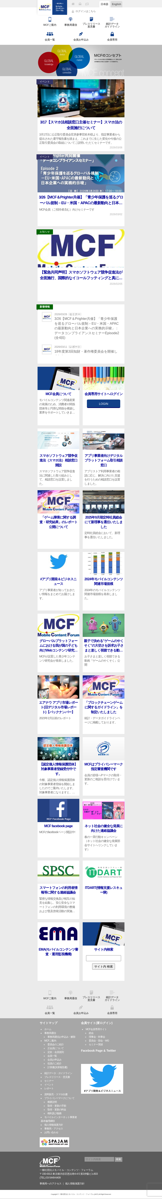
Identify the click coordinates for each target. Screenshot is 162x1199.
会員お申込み (54, 1059)
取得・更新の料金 (56, 1109)
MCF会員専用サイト (96, 1029)
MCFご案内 (50, 1040)
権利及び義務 (54, 1113)
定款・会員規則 (55, 1052)
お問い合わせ (51, 1132)
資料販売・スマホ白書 (56, 1094)
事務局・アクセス (53, 1128)
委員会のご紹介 (55, 1044)
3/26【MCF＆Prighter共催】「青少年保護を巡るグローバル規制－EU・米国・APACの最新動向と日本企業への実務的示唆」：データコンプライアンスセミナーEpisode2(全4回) (86, 328)
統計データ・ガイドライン (58, 1073)
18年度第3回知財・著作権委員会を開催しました (85, 354)
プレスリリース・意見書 (57, 1077)
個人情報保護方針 (53, 1124)
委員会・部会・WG (99, 1040)
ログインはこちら (86, 11)
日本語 (104, 4)
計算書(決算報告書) (57, 1067)
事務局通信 (50, 1033)
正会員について (55, 1048)
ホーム (47, 1029)
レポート (49, 1088)
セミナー (49, 1080)
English (116, 4)
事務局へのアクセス (51, 1183)
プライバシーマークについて (59, 1098)
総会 (91, 1033)
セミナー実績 (96, 1044)
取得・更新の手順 (56, 1105)
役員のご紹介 (54, 1063)
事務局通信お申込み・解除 (61, 1036)
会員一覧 (52, 1055)
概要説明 (52, 1101)
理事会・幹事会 (97, 1036)
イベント (49, 1084)
